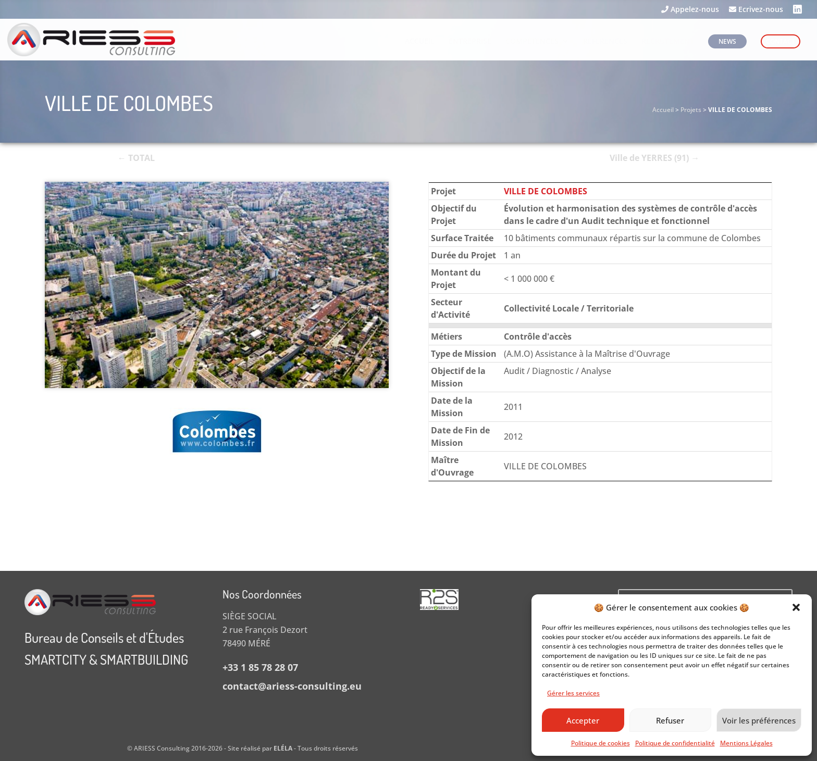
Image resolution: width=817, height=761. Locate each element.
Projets (690, 109)
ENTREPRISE (470, 42)
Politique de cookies (600, 743)
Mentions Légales (746, 743)
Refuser (670, 720)
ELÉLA (283, 748)
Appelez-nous (690, 10)
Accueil (663, 109)
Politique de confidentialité (675, 743)
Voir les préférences (759, 720)
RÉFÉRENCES (605, 42)
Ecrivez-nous (756, 10)
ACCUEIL (420, 42)
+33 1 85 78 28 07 (260, 667)
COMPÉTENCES (532, 42)
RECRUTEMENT (667, 42)
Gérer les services (573, 693)
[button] (796, 607)
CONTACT (780, 41)
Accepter (582, 720)
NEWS (727, 41)
